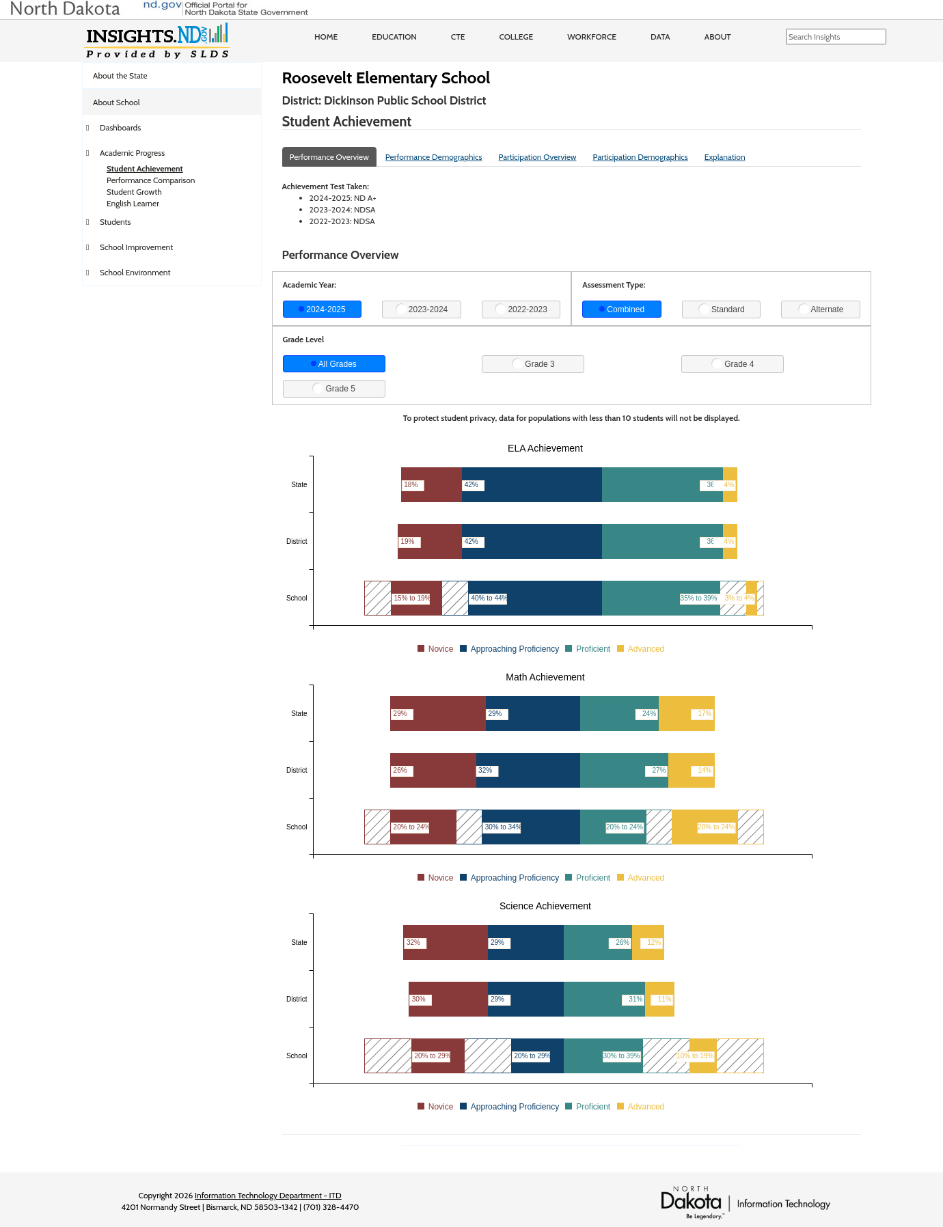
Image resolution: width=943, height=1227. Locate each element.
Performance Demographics (433, 157)
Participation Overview (537, 157)
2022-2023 (521, 308)
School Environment (135, 272)
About (718, 36)
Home (326, 36)
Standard (721, 308)
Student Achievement (145, 168)
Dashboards (120, 127)
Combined (621, 309)
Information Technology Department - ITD (268, 1195)
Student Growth (134, 192)
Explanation (725, 157)
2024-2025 (322, 309)
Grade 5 (333, 388)
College (516, 36)
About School (116, 102)
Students (115, 222)
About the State (120, 75)
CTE (458, 36)
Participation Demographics (639, 157)
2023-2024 (422, 308)
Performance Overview (329, 157)
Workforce (591, 36)
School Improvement (136, 247)
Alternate (821, 308)
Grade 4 (732, 363)
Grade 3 (533, 363)
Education (394, 36)
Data (660, 36)
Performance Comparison (151, 180)
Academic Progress (132, 153)
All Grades (334, 364)
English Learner (133, 203)
